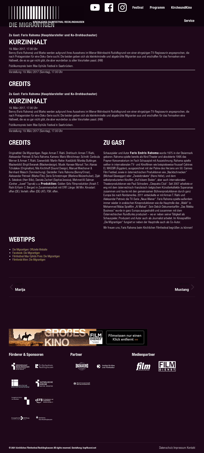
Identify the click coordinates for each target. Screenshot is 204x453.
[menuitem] (95, 7)
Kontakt (191, 447)
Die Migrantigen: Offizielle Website (29, 249)
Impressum (180, 447)
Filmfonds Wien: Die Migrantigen (28, 259)
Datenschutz (166, 447)
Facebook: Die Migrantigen (26, 252)
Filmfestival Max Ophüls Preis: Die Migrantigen (36, 256)
